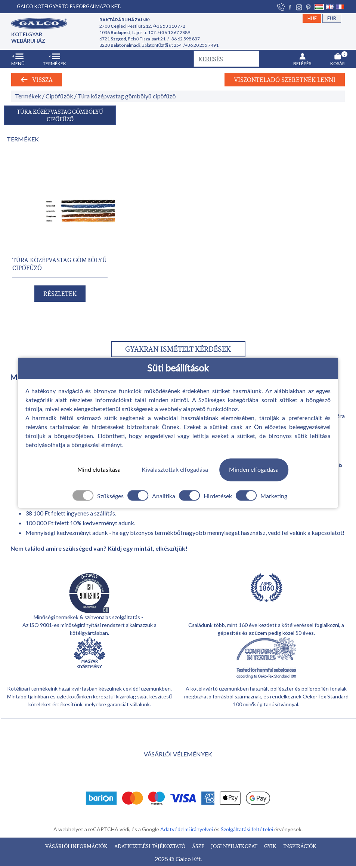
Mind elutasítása (99, 470)
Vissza (37, 80)
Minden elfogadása (254, 470)
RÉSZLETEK (60, 294)
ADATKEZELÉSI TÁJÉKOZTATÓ (150, 846)
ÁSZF (198, 846)
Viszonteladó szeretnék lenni (284, 80)
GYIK (271, 846)
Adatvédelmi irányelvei (187, 829)
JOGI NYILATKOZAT (235, 846)
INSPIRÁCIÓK (299, 846)
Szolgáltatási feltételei (247, 829)
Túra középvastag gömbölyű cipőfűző (127, 96)
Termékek (28, 96)
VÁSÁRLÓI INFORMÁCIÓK (77, 846)
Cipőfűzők (59, 96)
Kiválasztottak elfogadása (175, 470)
